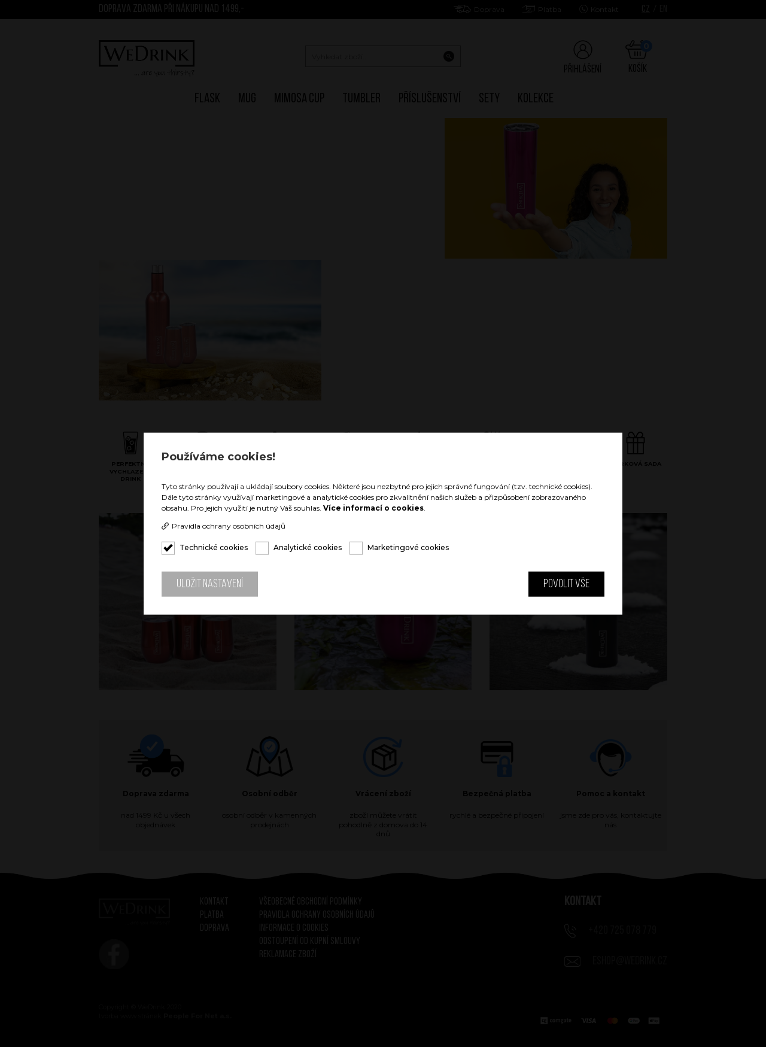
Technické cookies (214, 547)
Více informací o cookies (373, 507)
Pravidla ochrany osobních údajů (223, 526)
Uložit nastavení (210, 584)
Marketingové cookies (408, 547)
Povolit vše (566, 584)
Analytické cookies (307, 547)
